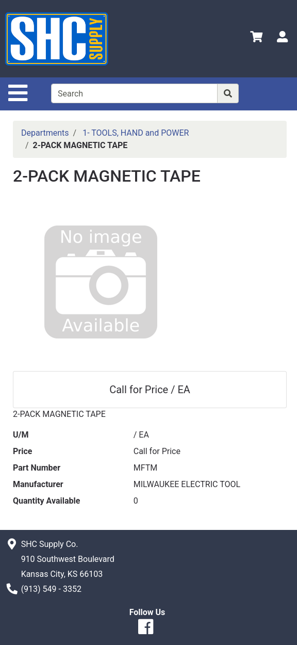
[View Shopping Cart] (256, 38)
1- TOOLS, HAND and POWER (135, 133)
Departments (45, 133)
